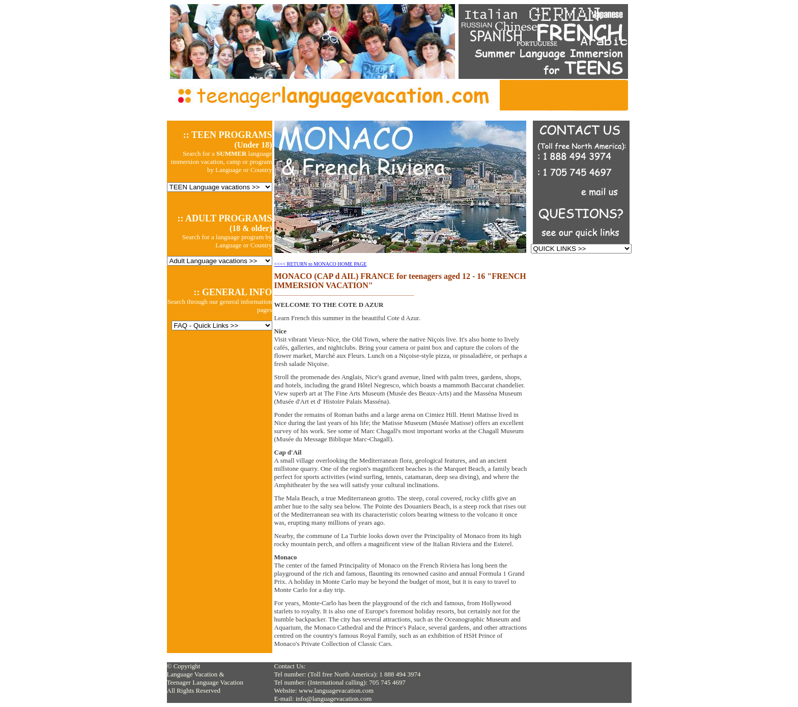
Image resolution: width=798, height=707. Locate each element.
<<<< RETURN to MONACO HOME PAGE (320, 264)
